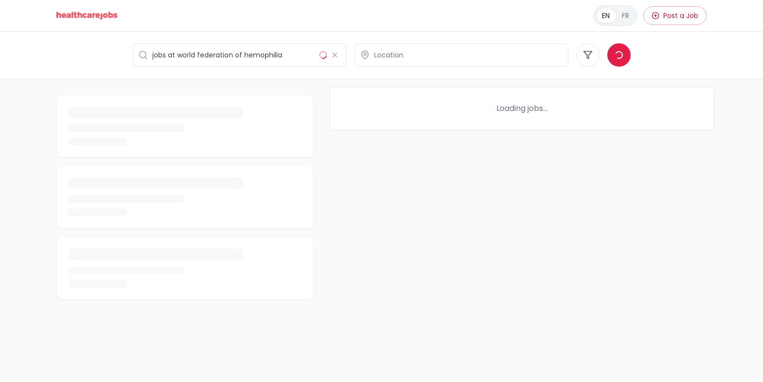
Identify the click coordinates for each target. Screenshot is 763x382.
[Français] (615, 15)
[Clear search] (335, 55)
